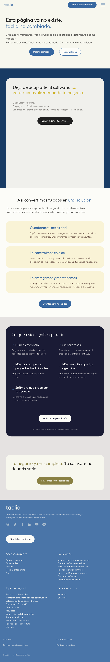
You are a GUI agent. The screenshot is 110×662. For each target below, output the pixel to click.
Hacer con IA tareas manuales (72, 573)
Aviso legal (7, 639)
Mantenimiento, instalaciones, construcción (26, 597)
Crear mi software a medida (71, 563)
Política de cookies (64, 639)
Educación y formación (17, 604)
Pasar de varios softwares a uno (73, 566)
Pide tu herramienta (82, 4)
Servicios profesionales (17, 594)
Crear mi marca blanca (69, 579)
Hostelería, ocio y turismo (18, 620)
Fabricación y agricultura (18, 623)
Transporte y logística (16, 617)
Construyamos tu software (55, 120)
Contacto (62, 597)
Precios (9, 566)
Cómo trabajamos (15, 560)
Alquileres (10, 610)
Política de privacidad (66, 645)
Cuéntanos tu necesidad (55, 303)
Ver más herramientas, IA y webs (73, 560)
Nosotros (62, 594)
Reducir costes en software (71, 569)
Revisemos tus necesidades (55, 480)
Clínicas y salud (13, 607)
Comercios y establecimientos (20, 613)
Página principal (41, 51)
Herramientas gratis (15, 569)
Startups (10, 627)
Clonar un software (67, 576)
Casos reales (12, 563)
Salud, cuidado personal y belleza (22, 600)
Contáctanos (70, 51)
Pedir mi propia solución (55, 418)
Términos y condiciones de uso (15, 645)
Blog (8, 573)
